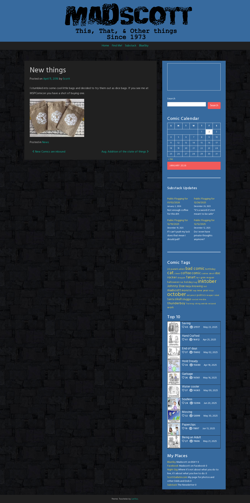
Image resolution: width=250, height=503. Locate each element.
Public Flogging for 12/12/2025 (204, 222)
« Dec (170, 159)
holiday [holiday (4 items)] (188, 282)
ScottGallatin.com (177, 477)
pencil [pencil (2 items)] (193, 295)
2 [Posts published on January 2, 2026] (209, 131)
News (45, 142)
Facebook (173, 466)
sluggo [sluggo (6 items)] (186, 299)
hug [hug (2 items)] (195, 282)
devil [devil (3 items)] (212, 273)
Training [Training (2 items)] (190, 303)
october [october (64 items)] (176, 294)
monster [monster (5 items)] (187, 290)
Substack (130, 45)
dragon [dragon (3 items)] (181, 278)
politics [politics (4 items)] (201, 295)
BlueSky (143, 45)
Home (105, 45)
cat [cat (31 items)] (170, 273)
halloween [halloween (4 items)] (173, 282)
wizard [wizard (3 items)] (212, 304)
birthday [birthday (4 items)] (210, 269)
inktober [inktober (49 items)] (207, 282)
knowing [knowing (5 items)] (197, 286)
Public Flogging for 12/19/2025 (177, 222)
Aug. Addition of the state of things (125, 151)
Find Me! (117, 45)
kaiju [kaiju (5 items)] (188, 286)
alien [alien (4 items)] (182, 269)
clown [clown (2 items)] (177, 273)
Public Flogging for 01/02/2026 (177, 201)
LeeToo (134, 499)
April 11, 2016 (50, 79)
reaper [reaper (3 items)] (210, 295)
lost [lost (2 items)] (205, 286)
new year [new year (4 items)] (202, 290)
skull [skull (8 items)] (178, 299)
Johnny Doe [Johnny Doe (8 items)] (176, 286)
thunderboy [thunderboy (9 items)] (176, 303)
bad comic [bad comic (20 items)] (195, 268)
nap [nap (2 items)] (194, 290)
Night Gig (172, 470)
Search (171, 99)
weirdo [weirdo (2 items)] (204, 303)
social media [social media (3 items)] (199, 299)
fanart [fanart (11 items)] (191, 277)
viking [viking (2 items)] (197, 303)
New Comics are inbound (48, 151)
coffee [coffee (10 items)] (186, 273)
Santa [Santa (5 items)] (171, 299)
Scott (66, 79)
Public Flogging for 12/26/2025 (204, 201)
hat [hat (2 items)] (181, 282)
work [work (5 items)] (170, 307)
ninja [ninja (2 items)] (211, 290)
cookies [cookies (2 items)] (205, 273)
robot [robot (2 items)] (217, 295)
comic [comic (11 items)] (196, 273)
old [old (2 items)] (188, 295)
